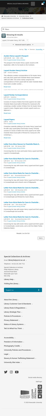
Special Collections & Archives (17, 3)
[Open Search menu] (33, 4)
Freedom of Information (13, 342)
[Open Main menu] (38, 4)
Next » (41, 238)
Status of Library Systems (14, 324)
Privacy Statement (11, 320)
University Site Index (12, 362)
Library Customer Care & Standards (17, 304)
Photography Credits (12, 346)
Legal (6, 354)
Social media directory (35, 377)
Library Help (8, 279)
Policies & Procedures (12, 316)
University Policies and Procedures (17, 350)
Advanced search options (23, 44)
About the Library (10, 300)
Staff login (39, 381)
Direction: (32, 49)
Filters (6, 29)
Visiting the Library (11, 284)
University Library (24, 16)
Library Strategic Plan (12, 312)
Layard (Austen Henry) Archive (16, 60)
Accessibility (9, 338)
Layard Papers (9, 120)
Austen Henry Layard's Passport (16, 56)
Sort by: (21, 49)
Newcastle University (10, 16)
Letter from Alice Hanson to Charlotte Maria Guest (23, 144)
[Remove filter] (27, 40)
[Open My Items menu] (42, 4)
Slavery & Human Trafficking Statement (19, 358)
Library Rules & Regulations (14, 308)
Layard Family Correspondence (16, 95)
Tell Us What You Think (13, 328)
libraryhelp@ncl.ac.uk (16, 260)
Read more (7, 87)
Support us (10, 290)
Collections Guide (27, 18)
